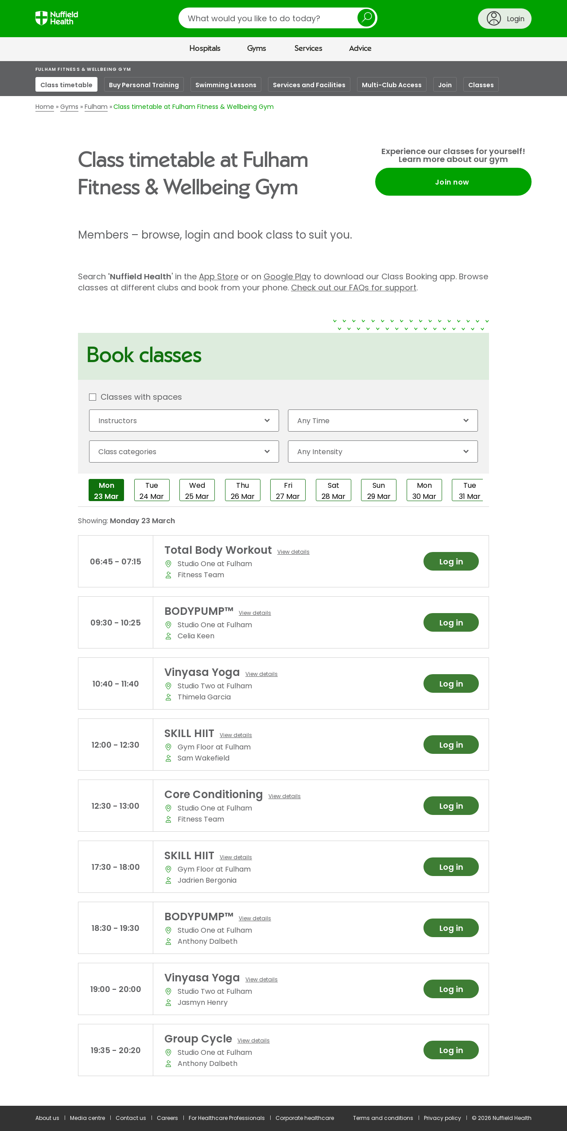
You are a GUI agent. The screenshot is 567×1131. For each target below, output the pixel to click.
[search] (278, 18)
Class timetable (66, 85)
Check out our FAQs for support (353, 287)
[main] (283, 583)
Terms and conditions (383, 1118)
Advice (360, 49)
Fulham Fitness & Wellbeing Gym (83, 69)
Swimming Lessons (225, 85)
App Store (218, 276)
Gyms (256, 49)
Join (445, 85)
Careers (167, 1118)
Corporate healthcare (305, 1118)
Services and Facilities (309, 85)
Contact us (131, 1118)
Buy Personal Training (144, 85)
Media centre (87, 1118)
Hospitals (205, 49)
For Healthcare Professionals (227, 1118)
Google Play (287, 276)
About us (47, 1118)
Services (308, 49)
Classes (481, 85)
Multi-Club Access (392, 85)
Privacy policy (442, 1118)
